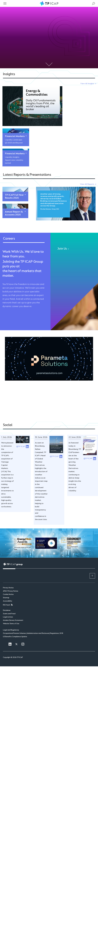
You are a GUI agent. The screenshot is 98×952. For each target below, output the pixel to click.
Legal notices (8, 576)
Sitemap (6, 557)
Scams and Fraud (9, 573)
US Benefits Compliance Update (15, 596)
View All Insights (87, 84)
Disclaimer (6, 570)
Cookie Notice (8, 554)
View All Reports (87, 143)
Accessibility (7, 560)
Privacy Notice (8, 547)
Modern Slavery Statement (13, 579)
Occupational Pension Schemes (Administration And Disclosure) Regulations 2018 (33, 592)
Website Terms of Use (11, 583)
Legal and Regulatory (11, 589)
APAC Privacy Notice (10, 550)
